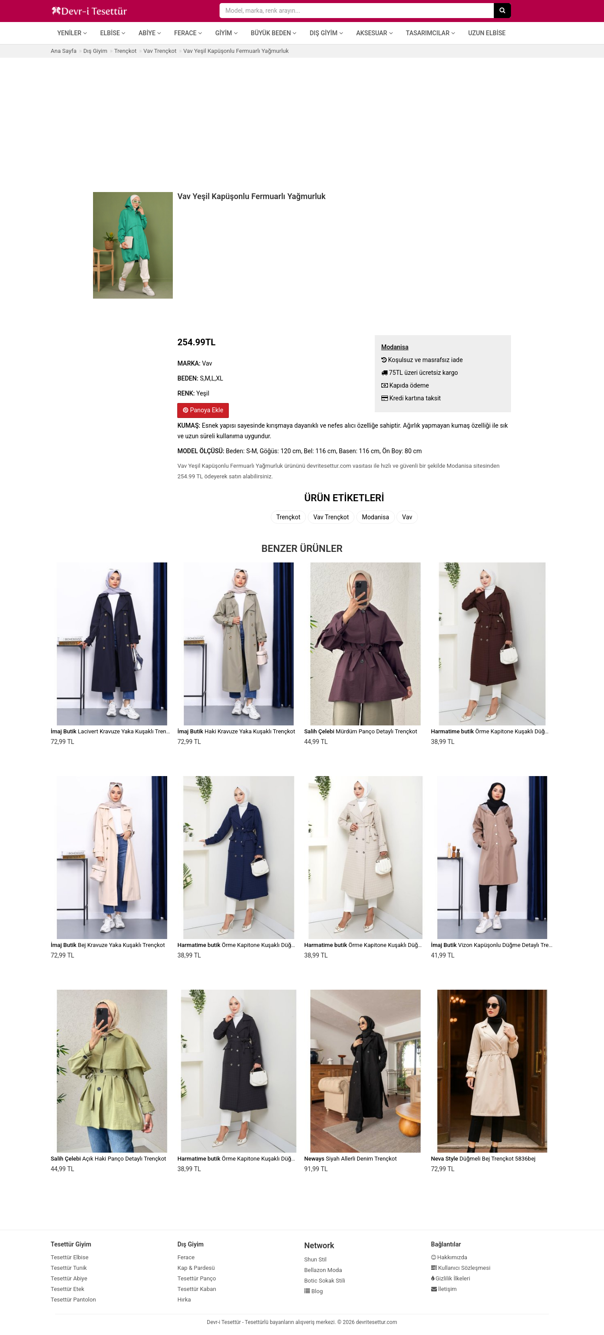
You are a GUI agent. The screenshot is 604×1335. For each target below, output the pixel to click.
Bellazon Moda (323, 1270)
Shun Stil (315, 1259)
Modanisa (375, 517)
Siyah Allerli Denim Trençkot (350, 1158)
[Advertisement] (302, 123)
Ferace (188, 33)
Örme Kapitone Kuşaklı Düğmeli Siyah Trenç (255, 1158)
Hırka (184, 1299)
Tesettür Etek (67, 1289)
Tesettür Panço (197, 1278)
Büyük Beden (274, 33)
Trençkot (288, 517)
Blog (313, 1291)
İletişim (444, 1289)
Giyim (226, 33)
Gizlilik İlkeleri (450, 1278)
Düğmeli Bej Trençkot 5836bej (483, 1158)
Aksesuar (374, 33)
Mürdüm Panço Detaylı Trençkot (360, 731)
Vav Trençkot (331, 517)
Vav (407, 517)
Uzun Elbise (487, 33)
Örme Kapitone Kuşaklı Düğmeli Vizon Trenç (382, 945)
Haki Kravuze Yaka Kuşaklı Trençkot (236, 731)
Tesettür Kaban (197, 1289)
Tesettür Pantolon (73, 1299)
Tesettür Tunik (69, 1268)
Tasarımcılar (430, 33)
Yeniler (72, 33)
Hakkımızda (449, 1257)
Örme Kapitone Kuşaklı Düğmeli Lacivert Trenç (258, 945)
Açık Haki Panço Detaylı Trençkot (108, 1158)
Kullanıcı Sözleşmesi (461, 1268)
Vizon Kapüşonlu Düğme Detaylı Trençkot (497, 945)
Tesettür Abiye (69, 1278)
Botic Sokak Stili (324, 1280)
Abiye (149, 33)
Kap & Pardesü (196, 1268)
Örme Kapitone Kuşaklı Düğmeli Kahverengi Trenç (516, 731)
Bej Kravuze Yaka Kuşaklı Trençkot (108, 945)
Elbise (112, 33)
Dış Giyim (326, 33)
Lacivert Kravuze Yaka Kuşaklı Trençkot (114, 731)
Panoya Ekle (203, 410)
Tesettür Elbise (70, 1257)
